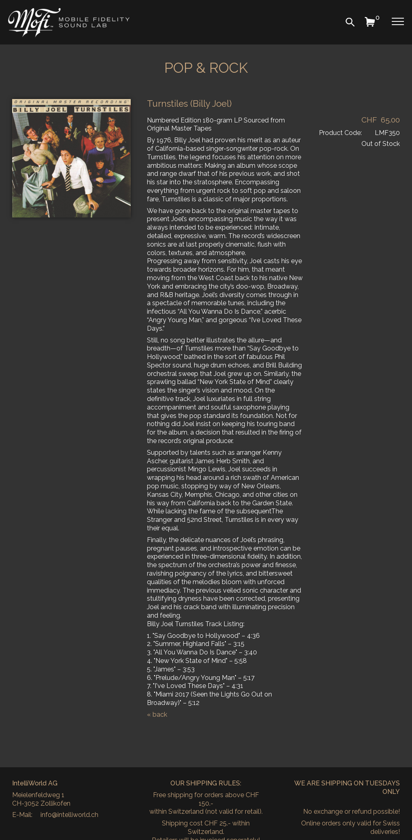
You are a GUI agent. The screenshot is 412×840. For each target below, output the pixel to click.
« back (157, 714)
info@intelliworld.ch (69, 815)
